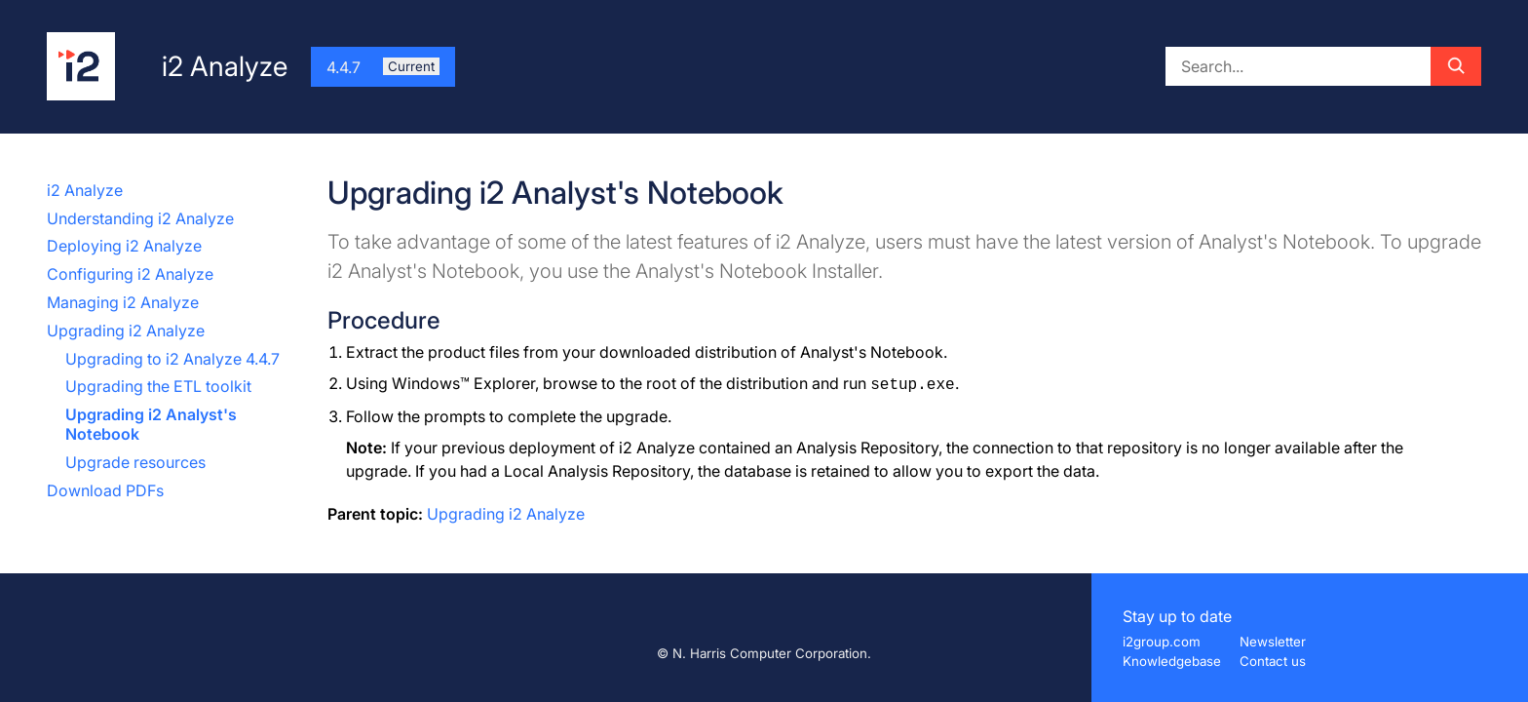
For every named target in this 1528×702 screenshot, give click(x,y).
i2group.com (1162, 641)
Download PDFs (105, 490)
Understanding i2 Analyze (140, 218)
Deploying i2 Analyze (124, 245)
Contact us (1273, 661)
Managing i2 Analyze (123, 302)
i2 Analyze (85, 190)
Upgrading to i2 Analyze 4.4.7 (172, 359)
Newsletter (1273, 641)
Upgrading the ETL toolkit (158, 386)
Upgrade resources (135, 462)
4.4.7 (382, 67)
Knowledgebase (1172, 661)
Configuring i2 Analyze (130, 274)
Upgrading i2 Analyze (126, 330)
